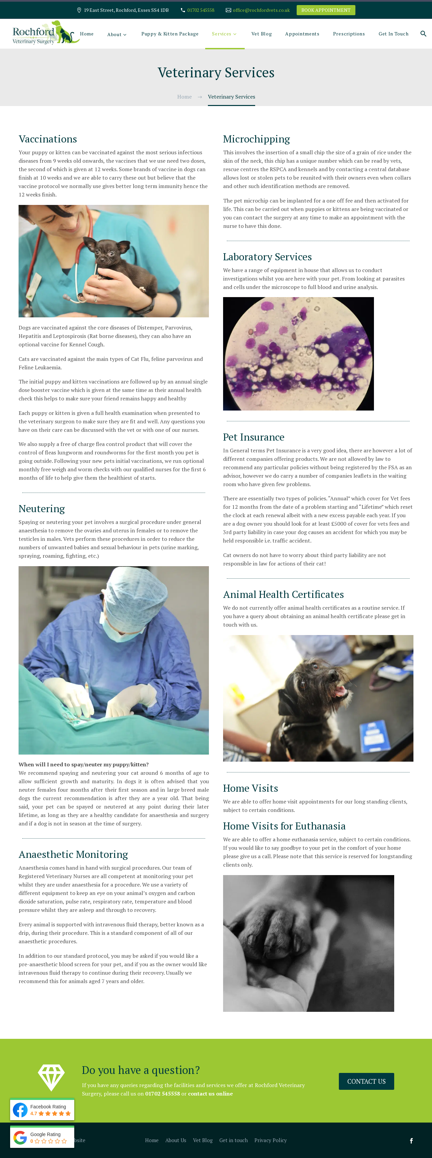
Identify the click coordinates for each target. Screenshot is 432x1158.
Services (222, 33)
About (114, 34)
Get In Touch (393, 33)
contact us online (188, 1093)
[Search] (422, 33)
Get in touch (233, 1140)
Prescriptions (349, 33)
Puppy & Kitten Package (169, 33)
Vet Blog (261, 33)
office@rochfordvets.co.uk (261, 10)
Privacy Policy (270, 1140)
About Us (175, 1140)
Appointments (302, 33)
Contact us (369, 1080)
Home (87, 33)
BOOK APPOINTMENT (326, 10)
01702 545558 (200, 10)
